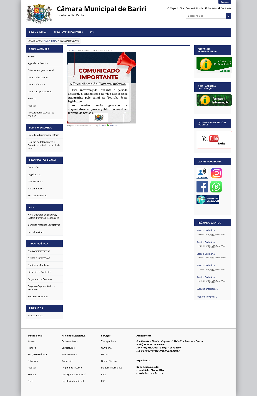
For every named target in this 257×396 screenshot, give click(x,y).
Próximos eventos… (206, 296)
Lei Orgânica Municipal (74, 374)
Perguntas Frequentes (68, 32)
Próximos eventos (209, 222)
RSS (92, 32)
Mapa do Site (177, 8)
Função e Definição (38, 354)
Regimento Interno (72, 367)
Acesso (31, 341)
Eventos (32, 374)
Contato (212, 8)
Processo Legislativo (42, 160)
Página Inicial (38, 32)
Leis (31, 207)
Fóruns (105, 354)
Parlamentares (69, 341)
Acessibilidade (195, 8)
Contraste (226, 8)
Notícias (32, 367)
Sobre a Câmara (39, 49)
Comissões (67, 361)
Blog (30, 381)
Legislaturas (68, 347)
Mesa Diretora (69, 354)
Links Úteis (36, 308)
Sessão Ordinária (205, 230)
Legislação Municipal (73, 381)
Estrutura (33, 361)
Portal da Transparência (207, 50)
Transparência (38, 243)
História (32, 347)
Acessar (225, 2)
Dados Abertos (109, 361)
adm (72, 50)
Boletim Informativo (111, 367)
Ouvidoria (106, 347)
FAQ (103, 374)
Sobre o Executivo (40, 127)
